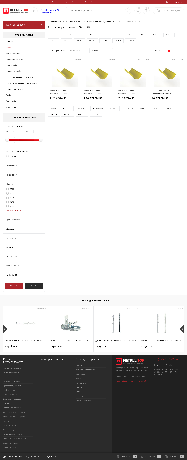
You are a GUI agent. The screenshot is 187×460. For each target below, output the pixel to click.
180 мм (66, 41)
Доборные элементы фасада (14, 417)
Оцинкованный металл (12, 372)
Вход (167, 2)
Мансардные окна (10, 425)
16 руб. (147, 346)
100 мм (92, 35)
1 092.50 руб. (99, 99)
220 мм (131, 41)
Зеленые (167, 108)
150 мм (169, 35)
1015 (12, 198)
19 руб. (11, 346)
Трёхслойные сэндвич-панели (14, 439)
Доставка (89, 2)
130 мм (143, 35)
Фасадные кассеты (10, 443)
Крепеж (6, 403)
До (22, 132)
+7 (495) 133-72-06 (49, 9)
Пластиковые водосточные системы (20, 77)
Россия (13, 156)
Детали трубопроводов (12, 399)
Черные (66, 108)
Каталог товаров (24, 25)
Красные (113, 108)
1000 (12, 189)
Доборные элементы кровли (14, 412)
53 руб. (56, 346)
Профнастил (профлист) (12, 386)
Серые (142, 108)
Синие (155, 108)
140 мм (156, 35)
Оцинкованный (76, 35)
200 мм (92, 41)
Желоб (8, 47)
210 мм (105, 41)
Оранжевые (128, 108)
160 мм (53, 41)
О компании (38, 2)
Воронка (9, 41)
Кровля (6, 421)
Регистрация (177, 2)
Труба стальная (9, 390)
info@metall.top (169, 365)
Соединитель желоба (14, 89)
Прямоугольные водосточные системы (21, 83)
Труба (8, 95)
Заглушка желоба (13, 53)
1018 (12, 202)
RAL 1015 (81, 114)
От (7, 132)
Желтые (54, 114)
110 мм (104, 35)
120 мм (117, 35)
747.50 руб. (133, 99)
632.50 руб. (167, 99)
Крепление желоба (13, 71)
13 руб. (101, 346)
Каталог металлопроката (21, 2)
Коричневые (98, 108)
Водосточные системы (12, 408)
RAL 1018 (95, 114)
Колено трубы (11, 65)
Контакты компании (83, 401)
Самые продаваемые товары (93, 300)
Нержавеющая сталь (11, 381)
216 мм (118, 41)
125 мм (130, 35)
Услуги (48, 2)
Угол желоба (11, 101)
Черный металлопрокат (12, 368)
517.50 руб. (65, 99)
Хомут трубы (11, 107)
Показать (14, 285)
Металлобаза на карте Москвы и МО (131, 381)
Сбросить (34, 285)
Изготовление (59, 2)
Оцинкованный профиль (12, 434)
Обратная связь (12, 456)
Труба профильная (10, 395)
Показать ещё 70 (13, 210)
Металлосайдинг (9, 430)
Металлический (57, 35)
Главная (6, 2)
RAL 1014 (67, 114)
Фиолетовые (81, 108)
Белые (53, 108)
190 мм (79, 41)
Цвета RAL (71, 2)
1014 (12, 193)
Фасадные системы (10, 448)
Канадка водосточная (14, 59)
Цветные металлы (10, 377)
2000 (12, 206)
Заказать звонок (46, 12)
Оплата (80, 2)
